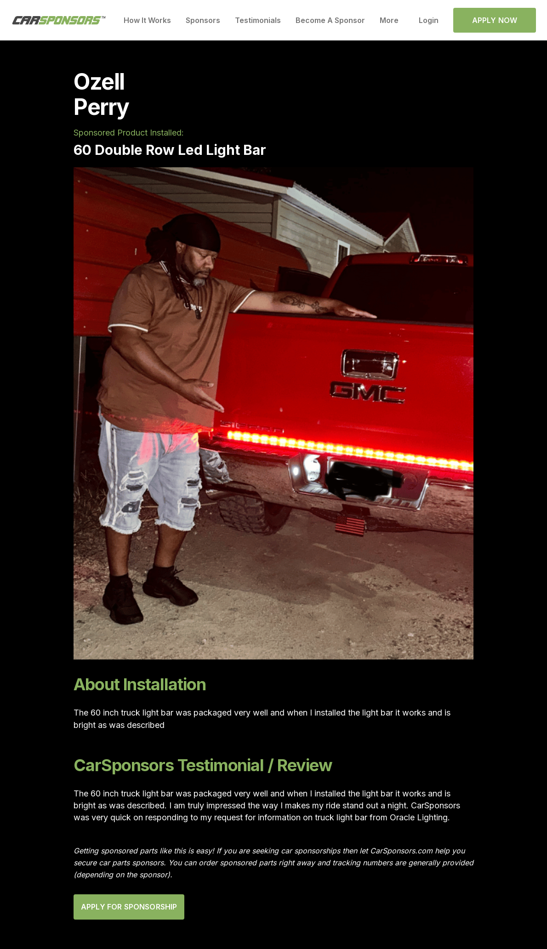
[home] (59, 20)
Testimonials (258, 20)
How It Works (147, 20)
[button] (391, 20)
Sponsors (203, 20)
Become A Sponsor (330, 20)
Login (429, 20)
